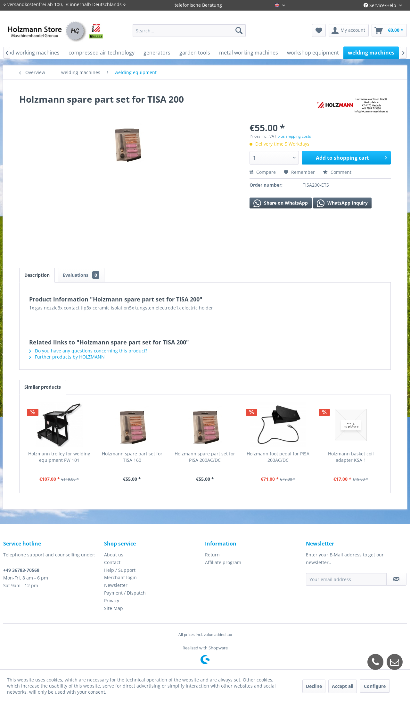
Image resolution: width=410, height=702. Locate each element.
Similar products (42, 387)
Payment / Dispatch (125, 593)
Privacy (111, 600)
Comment (337, 172)
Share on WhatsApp (280, 203)
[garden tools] (195, 53)
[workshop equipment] (313, 53)
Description (37, 275)
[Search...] (189, 30)
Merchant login (120, 577)
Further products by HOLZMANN (67, 357)
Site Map (113, 608)
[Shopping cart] (389, 30)
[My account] (349, 30)
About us (113, 555)
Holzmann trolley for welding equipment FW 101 (59, 457)
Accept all (342, 686)
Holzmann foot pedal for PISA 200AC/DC (278, 457)
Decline (314, 686)
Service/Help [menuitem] (381, 5)
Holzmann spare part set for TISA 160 (132, 457)
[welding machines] (371, 53)
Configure (375, 686)
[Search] (239, 30)
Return (212, 555)
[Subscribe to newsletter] (396, 579)
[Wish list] (319, 30)
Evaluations (81, 275)
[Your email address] (346, 579)
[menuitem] (189, 30)
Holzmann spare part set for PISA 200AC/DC (205, 457)
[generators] (157, 53)
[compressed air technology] (101, 53)
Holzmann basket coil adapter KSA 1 (351, 457)
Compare (263, 172)
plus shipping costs (294, 136)
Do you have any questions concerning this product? (88, 351)
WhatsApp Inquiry (342, 203)
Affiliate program (223, 562)
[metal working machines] (249, 53)
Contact (112, 562)
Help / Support (119, 570)
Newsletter (115, 585)
